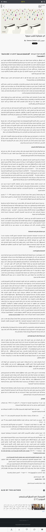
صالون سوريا (41, 56)
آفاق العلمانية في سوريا (23, 54)
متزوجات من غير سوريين (14, 314)
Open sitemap (23, 520)
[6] (19, 272)
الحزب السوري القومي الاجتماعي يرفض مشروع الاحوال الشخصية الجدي (24, 457)
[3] (41, 210)
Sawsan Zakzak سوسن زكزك (35, 40)
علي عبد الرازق (21, 364)
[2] (32, 175)
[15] (35, 379)
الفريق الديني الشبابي (39, 220)
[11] (42, 342)
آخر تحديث (33, 472)
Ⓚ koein (28, 524)
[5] (30, 259)
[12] (32, 349)
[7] (16, 294)
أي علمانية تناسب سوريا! (35, 36)
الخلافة (30, 366)
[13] (11, 351)
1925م (6, 364)
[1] (31, 164)
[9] (40, 299)
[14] (21, 372)
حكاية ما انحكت (5, 54)
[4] (40, 242)
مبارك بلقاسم (38, 479)
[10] (22, 305)
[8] (9, 294)
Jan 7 (43, 511)
